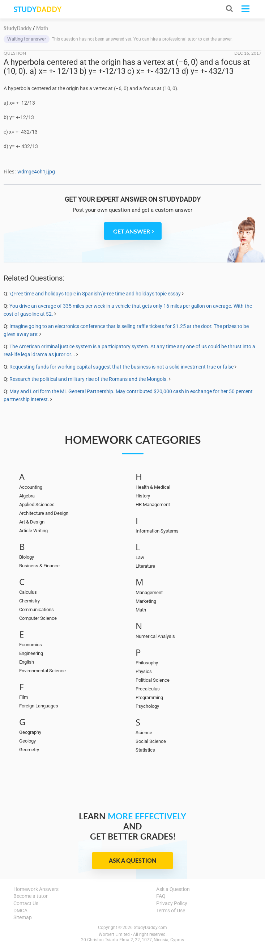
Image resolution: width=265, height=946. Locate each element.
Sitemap (22, 917)
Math (141, 610)
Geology (27, 741)
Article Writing (33, 530)
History (143, 496)
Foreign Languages (38, 706)
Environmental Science (42, 670)
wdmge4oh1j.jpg (36, 172)
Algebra (27, 496)
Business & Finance (39, 565)
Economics (30, 644)
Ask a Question (132, 860)
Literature (145, 566)
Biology (26, 557)
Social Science (151, 741)
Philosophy (147, 662)
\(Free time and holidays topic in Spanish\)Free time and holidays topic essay (95, 294)
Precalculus (148, 688)
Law (140, 557)
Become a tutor (30, 896)
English (26, 662)
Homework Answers (36, 889)
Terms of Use (170, 910)
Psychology (147, 706)
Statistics (145, 750)
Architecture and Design (43, 513)
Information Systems (157, 531)
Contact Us (25, 903)
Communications (36, 609)
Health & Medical (153, 487)
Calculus (28, 592)
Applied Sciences (37, 504)
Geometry (29, 749)
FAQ (161, 896)
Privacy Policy (171, 903)
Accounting (30, 487)
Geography (30, 732)
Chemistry (29, 601)
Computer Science (38, 618)
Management (149, 592)
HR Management (153, 504)
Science (144, 732)
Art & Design (31, 522)
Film (23, 697)
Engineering (31, 653)
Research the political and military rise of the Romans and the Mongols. (88, 379)
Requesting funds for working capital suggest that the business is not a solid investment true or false (121, 367)
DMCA (20, 910)
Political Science (153, 680)
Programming (149, 697)
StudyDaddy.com (150, 927)
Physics (144, 671)
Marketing (146, 601)
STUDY (37, 9)
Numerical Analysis (155, 636)
